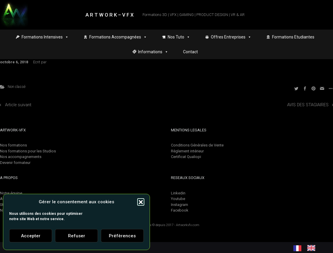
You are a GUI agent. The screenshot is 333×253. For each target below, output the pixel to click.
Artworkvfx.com (187, 225)
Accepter (31, 236)
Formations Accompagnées (118, 37)
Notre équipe (11, 193)
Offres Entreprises (231, 37)
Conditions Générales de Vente (197, 145)
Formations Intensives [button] (45, 37)
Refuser (76, 236)
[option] (312, 248)
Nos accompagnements (20, 156)
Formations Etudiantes (293, 37)
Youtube (178, 198)
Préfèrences (122, 236)
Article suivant (18, 104)
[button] (141, 202)
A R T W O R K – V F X (109, 15)
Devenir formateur (15, 162)
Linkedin (178, 193)
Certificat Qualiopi (186, 156)
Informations (153, 51)
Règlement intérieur (187, 151)
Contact (190, 51)
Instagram (179, 204)
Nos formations (13, 145)
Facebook (179, 210)
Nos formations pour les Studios (28, 151)
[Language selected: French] (307, 248)
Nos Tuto (179, 37)
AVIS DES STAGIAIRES (308, 104)
